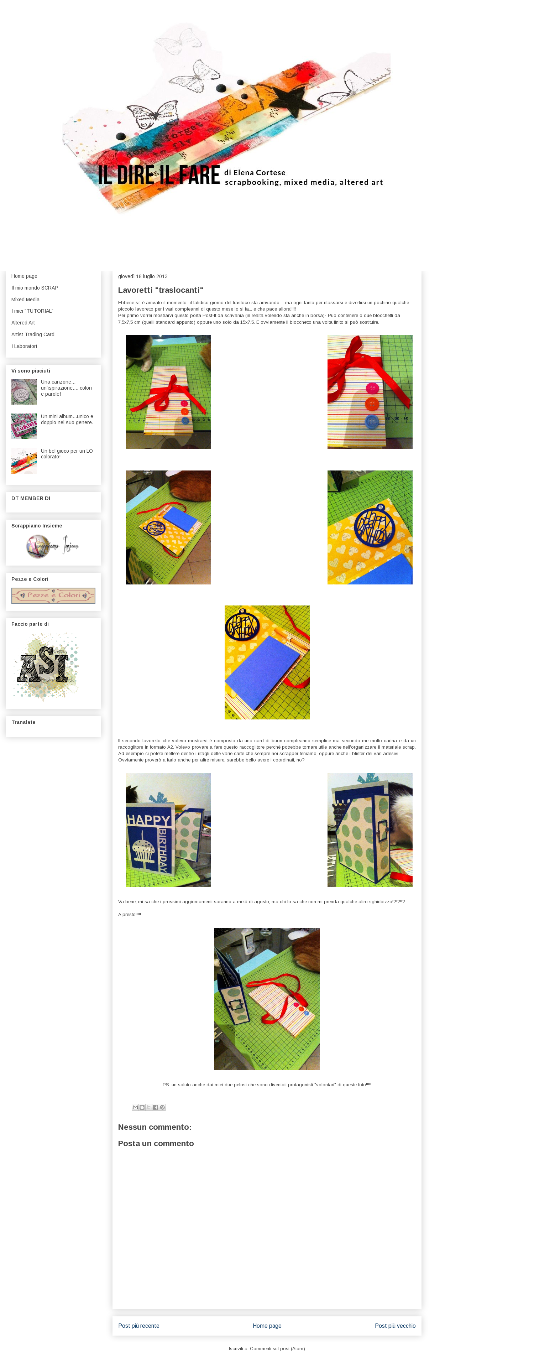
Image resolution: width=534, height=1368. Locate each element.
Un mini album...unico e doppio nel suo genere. (67, 419)
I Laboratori (24, 346)
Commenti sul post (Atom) (277, 1348)
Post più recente (138, 1326)
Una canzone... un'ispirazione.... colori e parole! (66, 388)
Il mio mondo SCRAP (34, 288)
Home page (267, 1326)
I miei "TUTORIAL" (32, 311)
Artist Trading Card (32, 334)
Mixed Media (25, 299)
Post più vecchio (395, 1326)
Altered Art (23, 323)
